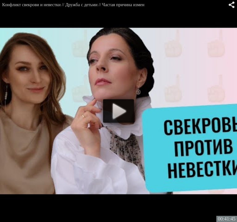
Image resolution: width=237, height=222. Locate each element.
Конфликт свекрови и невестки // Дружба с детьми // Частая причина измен (73, 4)
